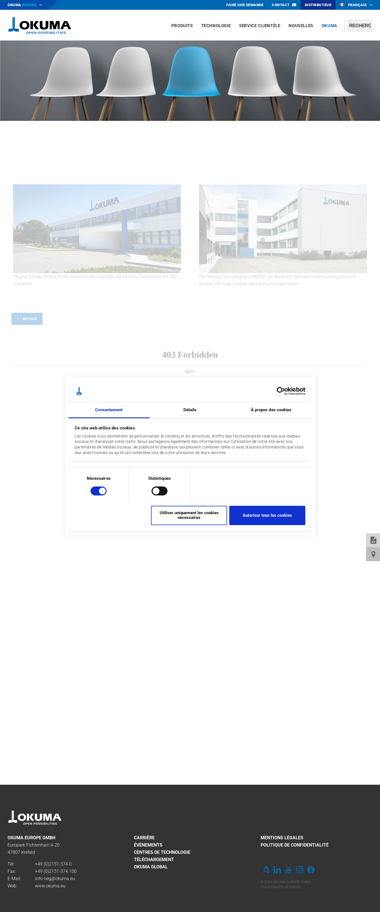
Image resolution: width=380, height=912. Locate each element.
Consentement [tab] (108, 409)
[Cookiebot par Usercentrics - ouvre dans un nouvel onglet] (280, 391)
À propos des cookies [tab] (271, 409)
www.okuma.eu (50, 886)
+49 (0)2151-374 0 (53, 864)
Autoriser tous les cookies (267, 515)
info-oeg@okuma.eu (55, 878)
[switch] (155, 490)
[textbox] (359, 25)
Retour (30, 386)
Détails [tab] (190, 409)
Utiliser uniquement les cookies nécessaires (189, 515)
